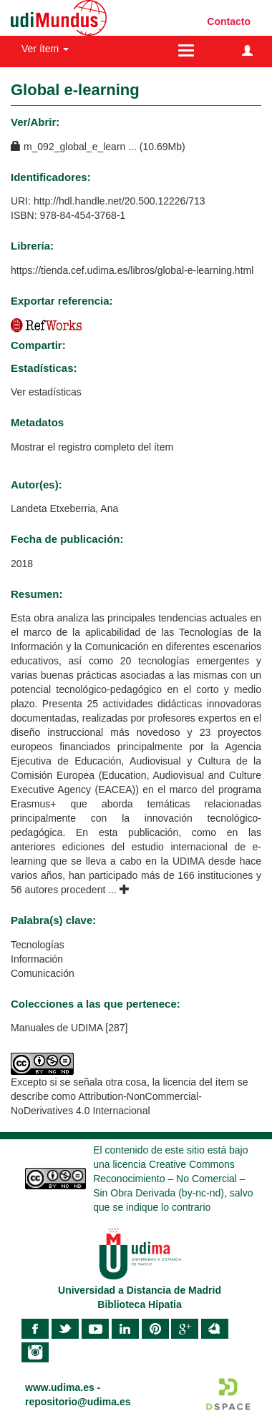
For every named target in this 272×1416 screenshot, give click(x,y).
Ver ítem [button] (45, 48)
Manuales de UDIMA (56, 1027)
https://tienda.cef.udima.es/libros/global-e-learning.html (132, 270)
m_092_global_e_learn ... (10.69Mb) (98, 146)
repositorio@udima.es (77, 1401)
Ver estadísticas (46, 392)
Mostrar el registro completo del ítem (92, 447)
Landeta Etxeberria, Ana (64, 508)
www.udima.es (59, 1387)
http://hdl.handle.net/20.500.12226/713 (119, 201)
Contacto (229, 21)
